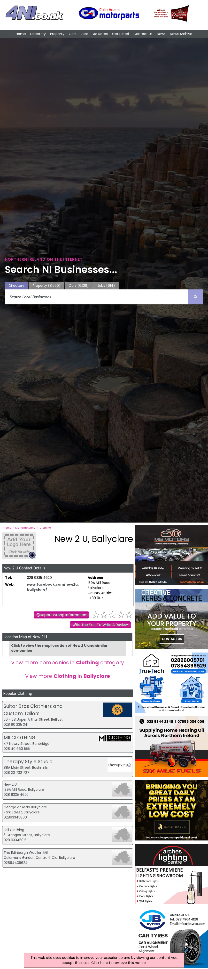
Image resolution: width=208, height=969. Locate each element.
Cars (73, 33)
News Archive (181, 33)
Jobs (85, 33)
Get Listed (120, 33)
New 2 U (10, 784)
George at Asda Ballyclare (25, 807)
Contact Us (143, 33)
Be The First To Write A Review (102, 624)
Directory (38, 33)
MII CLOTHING (19, 737)
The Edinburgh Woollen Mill (26, 852)
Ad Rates (100, 33)
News (161, 33)
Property (57, 33)
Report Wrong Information (63, 614)
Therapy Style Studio (28, 761)
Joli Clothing (14, 829)
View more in (67, 676)
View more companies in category (67, 662)
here (104, 962)
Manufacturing (25, 528)
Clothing (45, 528)
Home (21, 33)
